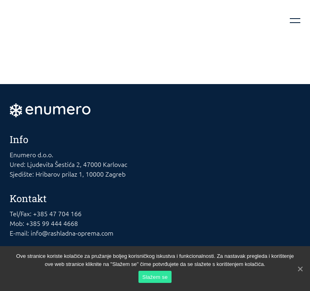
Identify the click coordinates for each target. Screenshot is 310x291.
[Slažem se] (300, 269)
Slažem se (155, 277)
